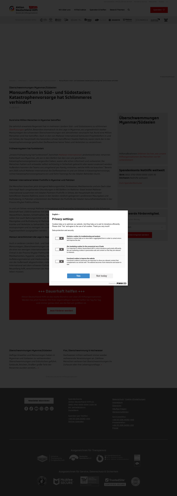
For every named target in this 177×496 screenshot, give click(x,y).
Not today (101, 275)
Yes (78, 275)
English (56, 214)
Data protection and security (63, 230)
